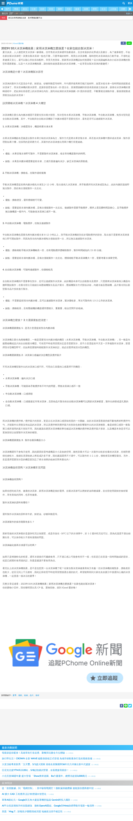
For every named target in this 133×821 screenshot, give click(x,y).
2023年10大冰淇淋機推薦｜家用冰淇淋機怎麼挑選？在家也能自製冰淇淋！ (59, 584)
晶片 (32, 695)
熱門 (7, 9)
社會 (34, 9)
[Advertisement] (66, 726)
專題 (16, 9)
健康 (77, 9)
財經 (42, 9)
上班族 (113, 9)
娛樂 (86, 9)
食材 (37, 695)
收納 (26, 695)
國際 (60, 9)
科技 (51, 9)
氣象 (129, 14)
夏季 (14, 695)
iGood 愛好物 (18, 43)
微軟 (20, 695)
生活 (103, 9)
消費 (123, 9)
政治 (25, 9)
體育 (95, 9)
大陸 (69, 9)
